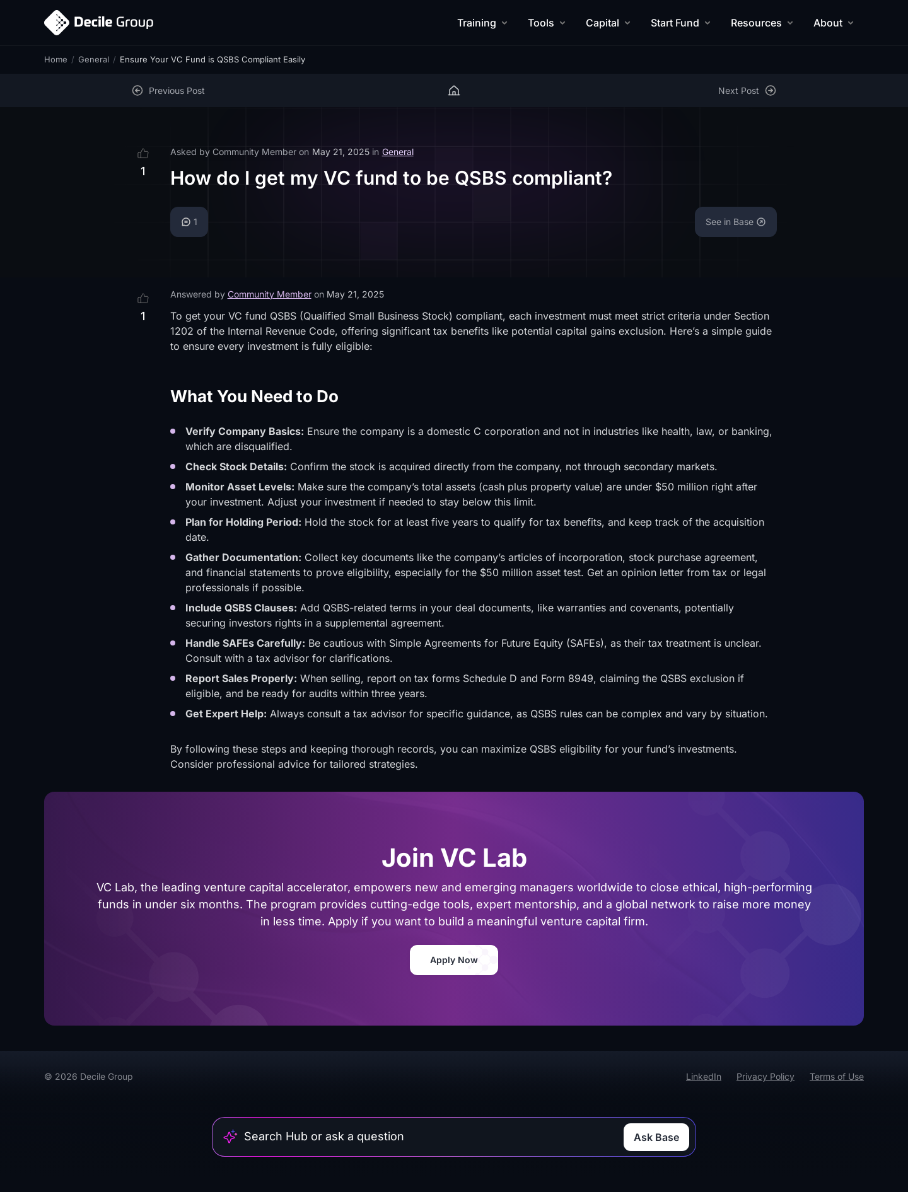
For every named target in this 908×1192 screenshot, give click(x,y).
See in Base (736, 221)
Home (55, 59)
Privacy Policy (765, 1076)
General (93, 59)
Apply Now (454, 959)
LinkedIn (703, 1076)
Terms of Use (837, 1076)
